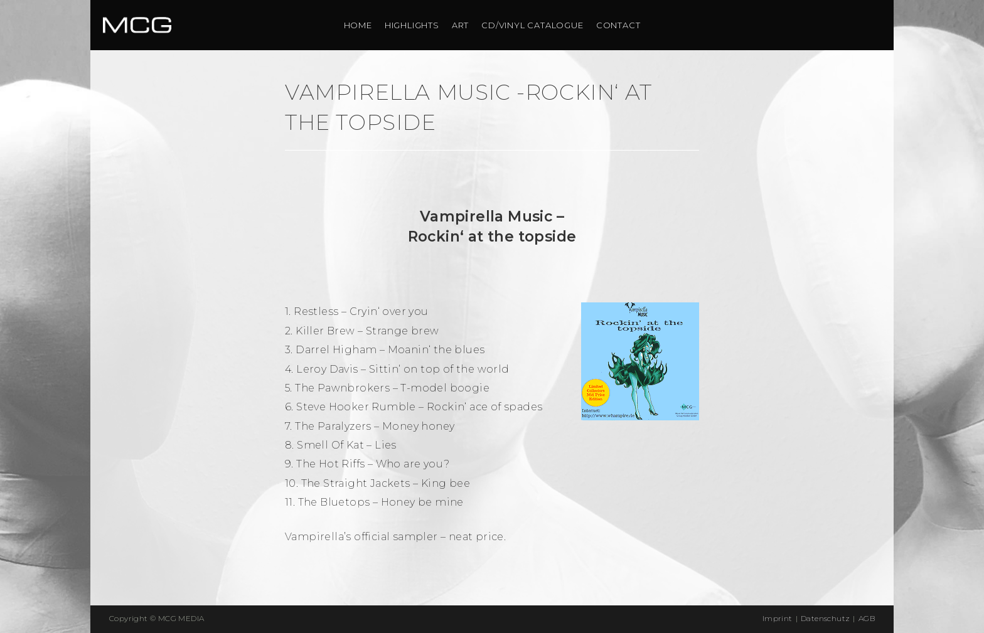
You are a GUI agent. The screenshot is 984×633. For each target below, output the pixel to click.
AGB (866, 618)
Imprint (777, 618)
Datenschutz (825, 618)
